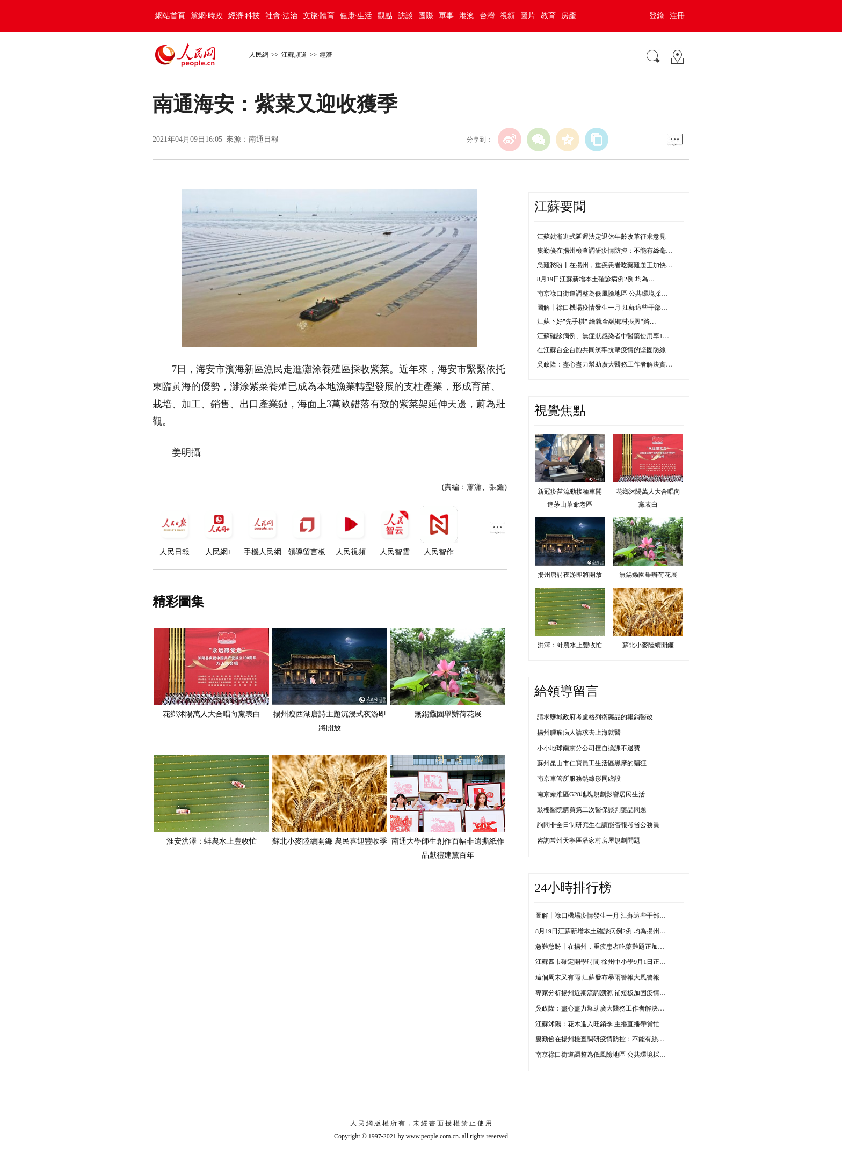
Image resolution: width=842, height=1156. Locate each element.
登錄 (656, 16)
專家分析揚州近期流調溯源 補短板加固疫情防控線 (607, 993)
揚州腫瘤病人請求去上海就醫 (579, 732)
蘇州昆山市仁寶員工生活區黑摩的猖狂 (592, 763)
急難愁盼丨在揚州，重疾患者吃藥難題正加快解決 (606, 946)
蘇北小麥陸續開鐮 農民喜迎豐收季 (329, 841)
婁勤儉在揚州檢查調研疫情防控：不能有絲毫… (604, 250)
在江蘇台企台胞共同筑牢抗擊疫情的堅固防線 (601, 350)
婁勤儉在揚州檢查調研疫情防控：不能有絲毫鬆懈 (606, 1039)
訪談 (405, 16)
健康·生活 (356, 16)
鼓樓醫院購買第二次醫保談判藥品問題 (592, 810)
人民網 (258, 54)
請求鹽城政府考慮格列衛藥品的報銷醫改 (595, 717)
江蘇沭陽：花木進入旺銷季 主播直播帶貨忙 (597, 1024)
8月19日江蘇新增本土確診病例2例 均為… (596, 279)
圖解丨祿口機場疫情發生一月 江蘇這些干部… (602, 307)
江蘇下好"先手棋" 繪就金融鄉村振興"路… (596, 321)
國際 (425, 16)
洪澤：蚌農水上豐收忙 (570, 645)
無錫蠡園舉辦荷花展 (448, 714)
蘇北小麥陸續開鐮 (648, 645)
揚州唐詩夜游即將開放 (570, 575)
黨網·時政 (207, 16)
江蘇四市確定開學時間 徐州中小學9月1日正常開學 (607, 961)
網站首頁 (170, 16)
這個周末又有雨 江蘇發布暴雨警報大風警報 (597, 977)
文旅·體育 (319, 16)
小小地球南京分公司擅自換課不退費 (588, 748)
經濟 (326, 54)
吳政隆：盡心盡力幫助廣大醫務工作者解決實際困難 (609, 1008)
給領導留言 (566, 691)
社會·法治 (281, 16)
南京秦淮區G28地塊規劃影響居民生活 (591, 794)
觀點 (385, 16)
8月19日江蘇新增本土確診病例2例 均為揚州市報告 (607, 931)
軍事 (446, 16)
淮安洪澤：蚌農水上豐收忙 (211, 841)
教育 (548, 16)
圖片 (527, 16)
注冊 (677, 16)
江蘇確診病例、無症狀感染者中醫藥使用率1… (603, 336)
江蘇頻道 (294, 54)
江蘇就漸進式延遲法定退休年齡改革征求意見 (601, 236)
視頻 (507, 16)
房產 (568, 16)
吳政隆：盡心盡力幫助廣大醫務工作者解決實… (604, 364)
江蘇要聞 (560, 207)
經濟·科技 (244, 16)
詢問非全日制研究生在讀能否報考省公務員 (598, 825)
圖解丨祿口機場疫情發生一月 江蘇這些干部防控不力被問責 (620, 915)
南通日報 (264, 139)
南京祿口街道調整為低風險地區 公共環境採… (602, 293)
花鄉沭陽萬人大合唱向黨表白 (211, 714)
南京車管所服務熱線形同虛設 (579, 778)
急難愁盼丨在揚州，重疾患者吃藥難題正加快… (604, 265)
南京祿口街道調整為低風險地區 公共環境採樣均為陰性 (613, 1054)
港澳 (466, 16)
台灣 (487, 16)
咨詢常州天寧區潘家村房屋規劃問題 (588, 840)
